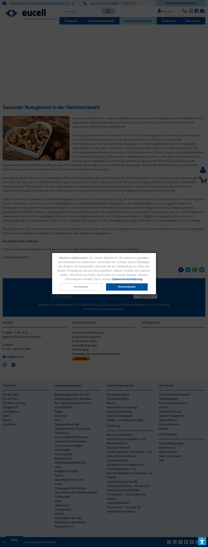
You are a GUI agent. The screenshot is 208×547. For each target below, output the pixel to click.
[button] (81, 287)
